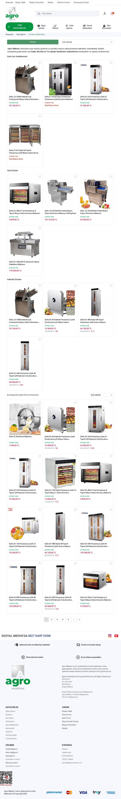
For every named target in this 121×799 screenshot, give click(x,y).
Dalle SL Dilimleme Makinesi (20, 437)
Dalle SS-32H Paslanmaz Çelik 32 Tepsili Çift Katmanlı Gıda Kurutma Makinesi (93, 98)
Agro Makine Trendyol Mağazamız (75, 694)
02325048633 (67, 756)
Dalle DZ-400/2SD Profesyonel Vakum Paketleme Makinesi (24, 263)
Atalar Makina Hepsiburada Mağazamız (77, 692)
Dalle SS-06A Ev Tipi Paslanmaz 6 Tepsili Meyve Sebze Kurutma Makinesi (95, 598)
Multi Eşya (66, 679)
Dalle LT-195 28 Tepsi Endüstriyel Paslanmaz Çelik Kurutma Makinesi (59, 98)
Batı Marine (66, 684)
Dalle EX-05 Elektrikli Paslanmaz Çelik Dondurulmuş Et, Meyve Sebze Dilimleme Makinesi (60, 321)
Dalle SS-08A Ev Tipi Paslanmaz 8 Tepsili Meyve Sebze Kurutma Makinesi (24, 212)
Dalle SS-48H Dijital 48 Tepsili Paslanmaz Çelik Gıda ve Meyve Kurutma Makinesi (92, 321)
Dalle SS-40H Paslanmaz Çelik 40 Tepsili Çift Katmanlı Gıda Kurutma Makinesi (22, 374)
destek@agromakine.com (72, 763)
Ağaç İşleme (10, 711)
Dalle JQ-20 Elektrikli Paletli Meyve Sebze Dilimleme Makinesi (94, 212)
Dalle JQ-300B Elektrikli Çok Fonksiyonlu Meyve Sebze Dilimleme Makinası (23, 98)
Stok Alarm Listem (13, 759)
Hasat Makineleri (12, 725)
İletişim (65, 749)
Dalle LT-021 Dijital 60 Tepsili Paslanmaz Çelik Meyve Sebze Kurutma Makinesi (25, 151)
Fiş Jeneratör (67, 682)
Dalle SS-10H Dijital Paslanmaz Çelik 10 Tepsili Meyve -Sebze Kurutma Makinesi (60, 491)
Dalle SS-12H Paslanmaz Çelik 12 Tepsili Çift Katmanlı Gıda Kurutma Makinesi (22, 545)
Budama (9, 715)
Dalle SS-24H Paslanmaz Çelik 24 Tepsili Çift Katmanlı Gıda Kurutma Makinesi (93, 438)
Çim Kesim (10, 718)
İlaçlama (9, 732)
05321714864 (67, 759)
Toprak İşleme (11, 739)
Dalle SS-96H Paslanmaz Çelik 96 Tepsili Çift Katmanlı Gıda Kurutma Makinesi (93, 545)
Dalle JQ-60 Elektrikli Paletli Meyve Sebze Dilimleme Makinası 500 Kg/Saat (60, 212)
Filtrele (33, 42)
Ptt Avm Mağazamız (70, 697)
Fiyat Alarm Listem (13, 766)
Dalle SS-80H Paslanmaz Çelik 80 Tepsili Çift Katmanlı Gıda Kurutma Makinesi (22, 598)
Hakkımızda (66, 752)
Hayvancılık (10, 728)
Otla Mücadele (11, 735)
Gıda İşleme (10, 721)
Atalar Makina (67, 687)
